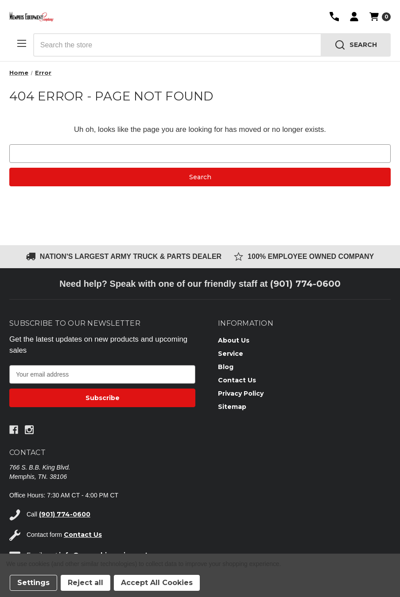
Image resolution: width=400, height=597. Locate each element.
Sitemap (232, 407)
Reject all (85, 582)
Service (230, 354)
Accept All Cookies (157, 582)
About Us (233, 340)
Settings (33, 582)
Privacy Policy (241, 393)
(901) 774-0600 (305, 283)
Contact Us (237, 380)
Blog (225, 367)
